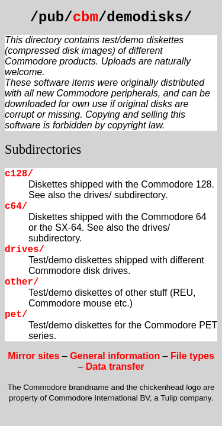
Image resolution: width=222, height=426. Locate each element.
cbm (85, 17)
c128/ (19, 174)
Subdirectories (43, 149)
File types (192, 356)
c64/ (16, 206)
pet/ (16, 314)
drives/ (24, 249)
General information (115, 356)
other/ (22, 282)
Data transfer (115, 367)
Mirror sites (33, 356)
